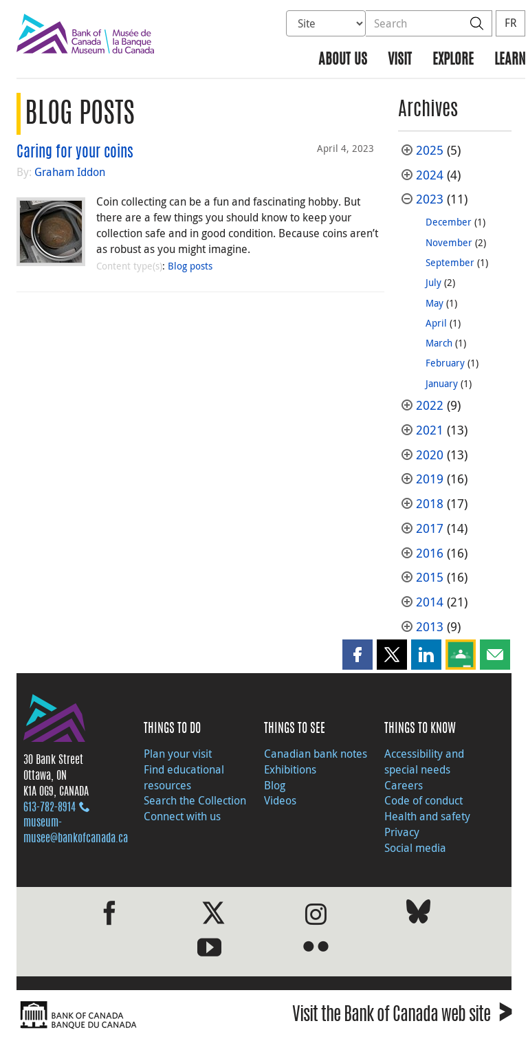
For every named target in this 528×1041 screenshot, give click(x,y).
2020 (429, 455)
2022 (429, 405)
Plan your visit (178, 753)
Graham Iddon (69, 171)
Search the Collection (195, 800)
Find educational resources (184, 777)
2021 (429, 430)
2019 (429, 479)
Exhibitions (290, 769)
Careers (403, 785)
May (434, 302)
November (449, 242)
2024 (429, 175)
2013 (429, 627)
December (449, 221)
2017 (429, 528)
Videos (280, 800)
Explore (453, 60)
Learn (509, 60)
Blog (274, 785)
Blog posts (190, 265)
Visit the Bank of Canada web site (402, 1016)
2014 (429, 602)
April (436, 322)
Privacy (401, 832)
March (439, 342)
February (445, 362)
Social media (415, 847)
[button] (357, 654)
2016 (429, 553)
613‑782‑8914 (49, 807)
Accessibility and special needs (424, 761)
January (442, 383)
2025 (429, 150)
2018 (429, 504)
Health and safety (427, 816)
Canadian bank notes (315, 753)
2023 (429, 199)
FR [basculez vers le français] (510, 22)
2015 (429, 577)
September (450, 262)
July (433, 282)
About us (342, 60)
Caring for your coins (74, 152)
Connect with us (182, 816)
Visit (400, 60)
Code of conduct (423, 800)
